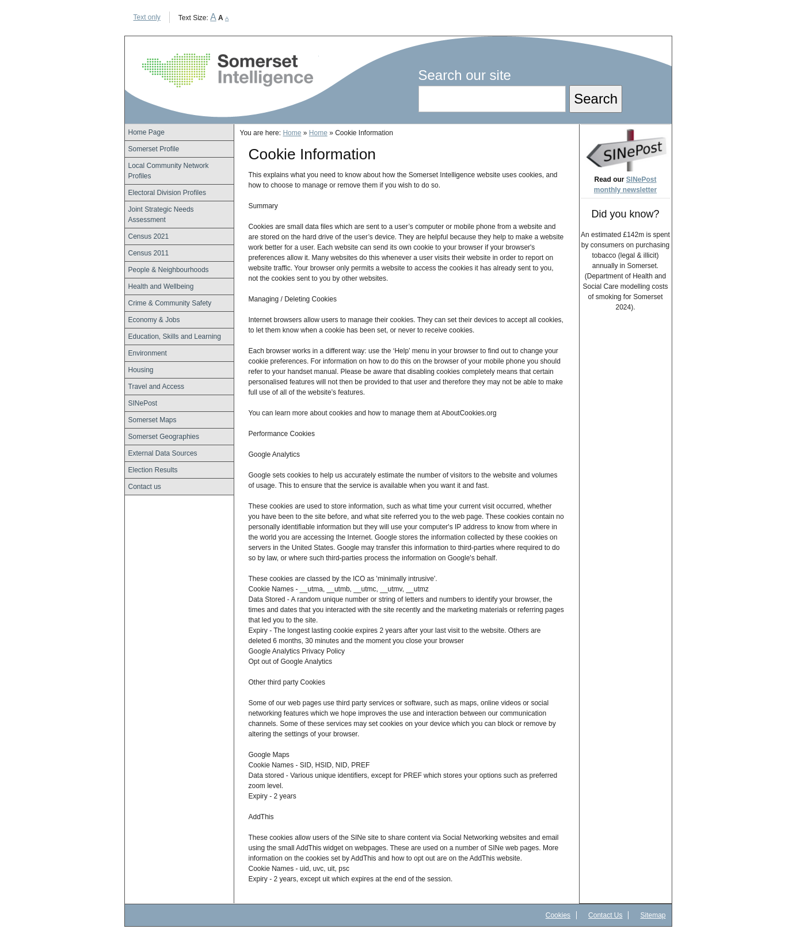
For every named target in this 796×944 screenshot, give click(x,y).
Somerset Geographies (163, 437)
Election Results (153, 470)
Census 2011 (148, 253)
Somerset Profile (154, 149)
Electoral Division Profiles (167, 193)
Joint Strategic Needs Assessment (161, 214)
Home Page (146, 132)
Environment (147, 353)
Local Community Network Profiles (168, 171)
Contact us (144, 487)
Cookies (558, 915)
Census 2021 (148, 236)
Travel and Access (156, 387)
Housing (141, 370)
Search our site (464, 75)
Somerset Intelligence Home (227, 70)
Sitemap (652, 915)
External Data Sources (162, 453)
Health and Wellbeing (161, 286)
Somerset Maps (152, 420)
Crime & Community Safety (170, 303)
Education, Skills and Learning (174, 336)
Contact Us (605, 915)
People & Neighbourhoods (168, 270)
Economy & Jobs (154, 320)
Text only (147, 17)
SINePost (143, 403)
